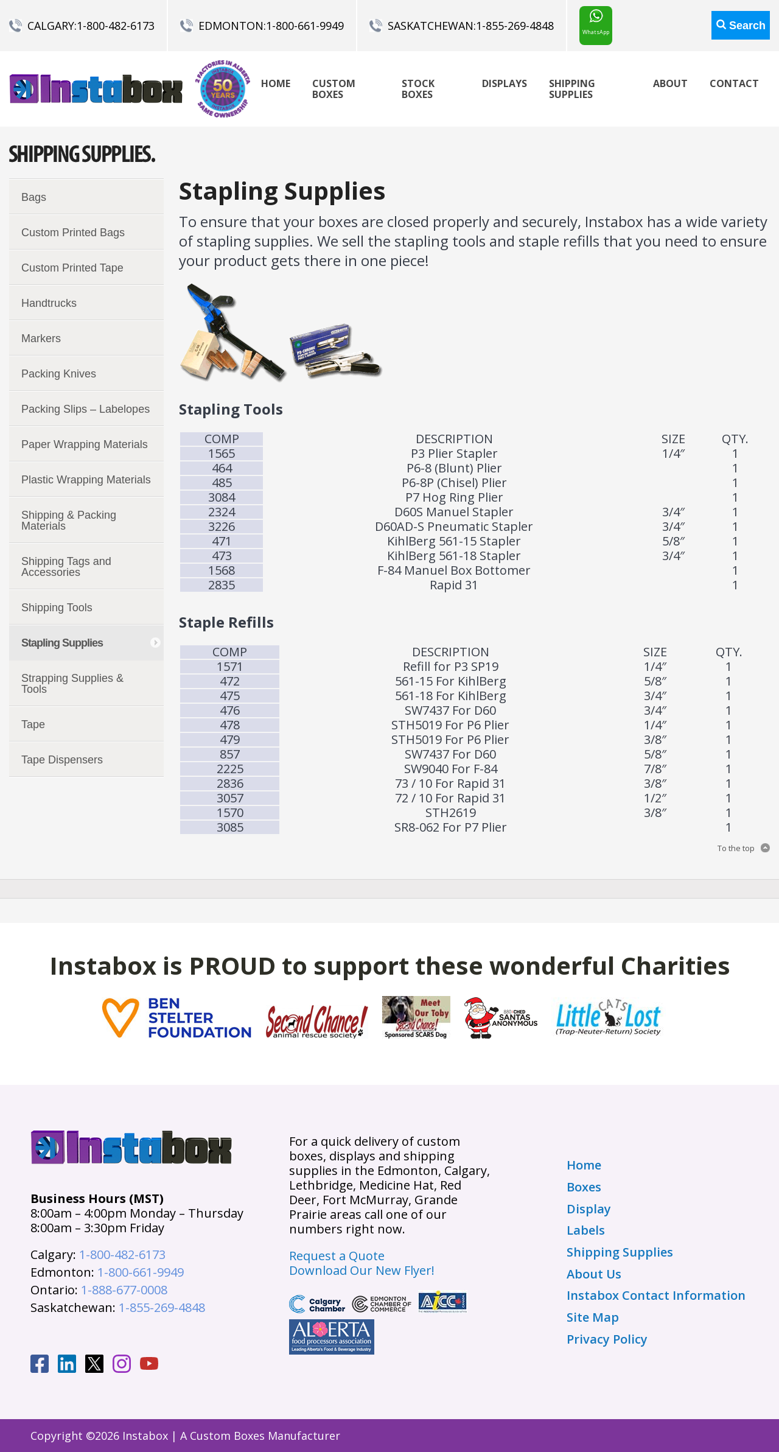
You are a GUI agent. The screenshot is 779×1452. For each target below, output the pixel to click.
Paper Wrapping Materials (84, 444)
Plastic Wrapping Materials (86, 480)
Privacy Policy (607, 1339)
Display (589, 1209)
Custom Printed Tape (72, 268)
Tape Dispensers (62, 760)
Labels (586, 1230)
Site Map (593, 1317)
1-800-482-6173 (116, 25)
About (670, 83)
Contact (734, 83)
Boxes (584, 1187)
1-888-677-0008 (124, 1290)
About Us (594, 1274)
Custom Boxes (333, 89)
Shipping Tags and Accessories (66, 566)
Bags (33, 197)
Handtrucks (49, 303)
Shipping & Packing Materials (68, 520)
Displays (504, 83)
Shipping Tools (57, 607)
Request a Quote (337, 1255)
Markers (41, 338)
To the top (736, 848)
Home (275, 83)
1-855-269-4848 (515, 25)
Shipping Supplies (572, 89)
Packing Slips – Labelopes (85, 409)
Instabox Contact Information (656, 1295)
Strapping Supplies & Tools (72, 683)
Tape (33, 724)
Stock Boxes (418, 89)
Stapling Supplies (62, 643)
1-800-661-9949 (305, 25)
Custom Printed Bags (73, 232)
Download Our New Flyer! (362, 1270)
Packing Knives (58, 374)
